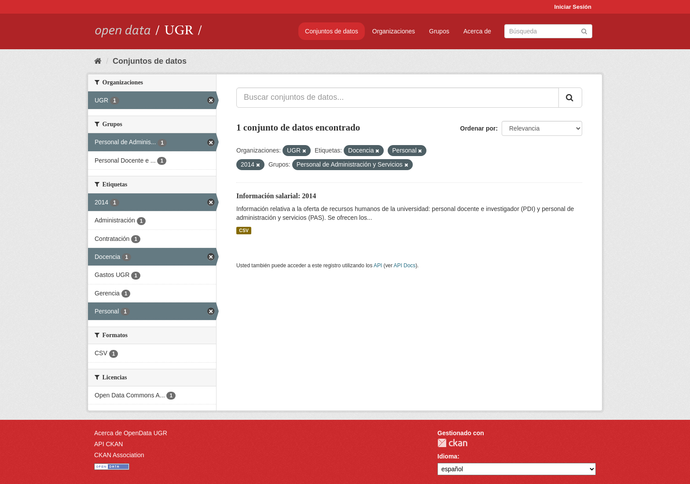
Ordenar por (478, 128)
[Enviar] (584, 30)
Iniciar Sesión (572, 7)
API (378, 265)
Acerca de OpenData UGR (130, 433)
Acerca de (477, 31)
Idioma (447, 456)
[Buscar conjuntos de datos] (548, 31)
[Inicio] (98, 61)
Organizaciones (393, 31)
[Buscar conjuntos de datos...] (397, 97)
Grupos (439, 31)
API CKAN (108, 444)
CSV (244, 230)
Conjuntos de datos (331, 31)
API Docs (405, 265)
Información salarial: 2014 (276, 196)
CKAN (452, 443)
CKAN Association (119, 455)
